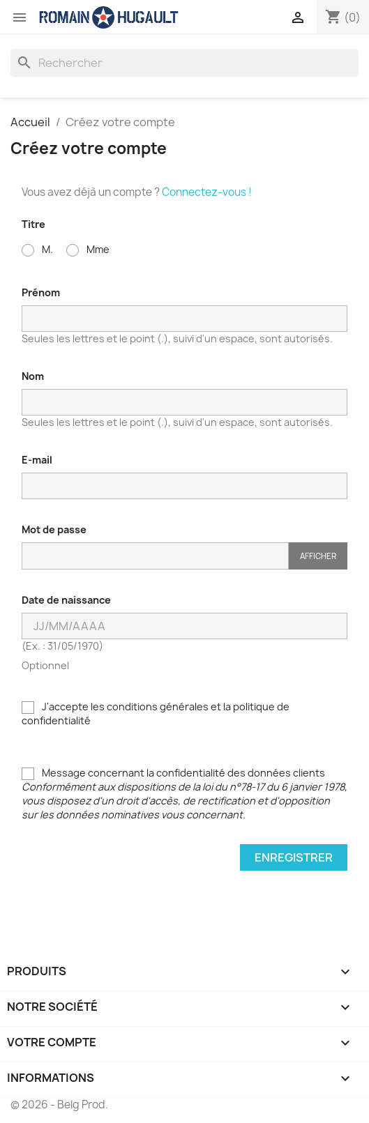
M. (37, 250)
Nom (33, 376)
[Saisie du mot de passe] (155, 556)
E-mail (37, 459)
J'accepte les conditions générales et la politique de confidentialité (155, 713)
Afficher (318, 556)
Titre (33, 224)
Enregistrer (294, 857)
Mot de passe (54, 529)
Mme (88, 250)
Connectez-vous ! (207, 192)
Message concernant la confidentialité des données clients (184, 793)
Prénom (41, 292)
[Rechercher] (184, 63)
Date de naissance (66, 599)
